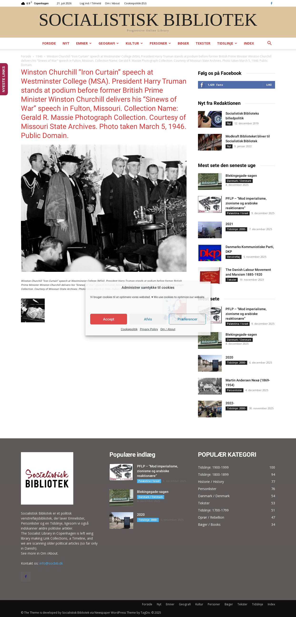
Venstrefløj (233, 256)
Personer (160, 43)
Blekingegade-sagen (241, 175)
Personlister (234, 390)
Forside (49, 43)
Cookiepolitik (129, 329)
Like (269, 84)
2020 (229, 357)
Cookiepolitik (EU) (135, 3)
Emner (84, 43)
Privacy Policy (149, 329)
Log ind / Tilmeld (90, 3)
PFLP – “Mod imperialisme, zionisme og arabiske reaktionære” (246, 203)
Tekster (203, 43)
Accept (108, 319)
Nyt (66, 43)
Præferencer (187, 319)
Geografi (109, 43)
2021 (229, 224)
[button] (269, 43)
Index (249, 43)
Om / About (167, 329)
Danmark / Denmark (239, 180)
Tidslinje (227, 43)
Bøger (183, 43)
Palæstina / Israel (237, 213)
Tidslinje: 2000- (236, 229)
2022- (230, 403)
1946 (39, 56)
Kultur (134, 43)
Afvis (148, 319)
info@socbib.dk (51, 563)
